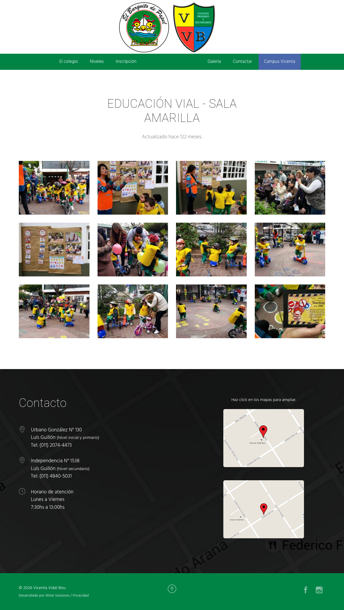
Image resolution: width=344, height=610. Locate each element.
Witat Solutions (57, 595)
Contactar (242, 61)
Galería (214, 61)
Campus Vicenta (279, 61)
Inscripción (126, 61)
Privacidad (81, 595)
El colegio (68, 61)
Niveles (97, 61)
